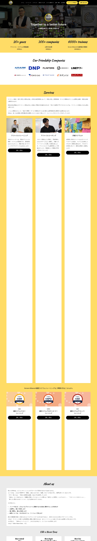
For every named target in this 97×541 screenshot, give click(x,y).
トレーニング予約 (72, 2)
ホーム (22, 2)
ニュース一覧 (48, 407)
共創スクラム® (42, 2)
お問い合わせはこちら (48, 437)
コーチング (35, 2)
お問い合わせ (83, 2)
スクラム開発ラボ (50, 2)
